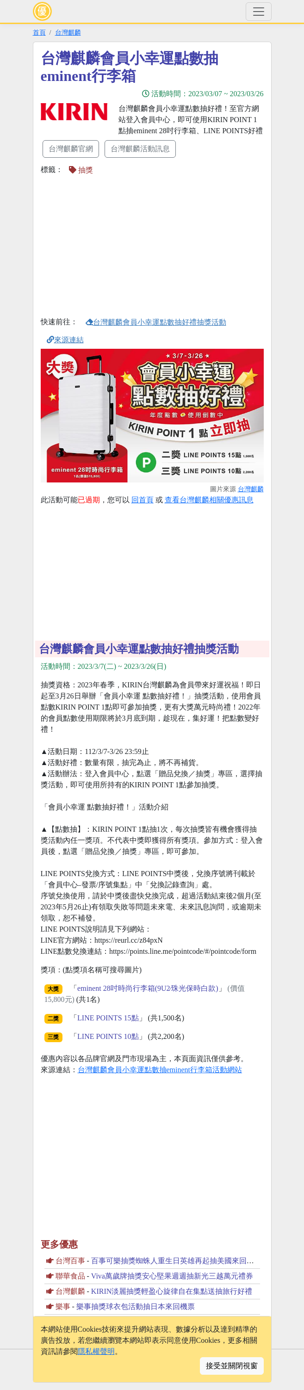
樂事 (63, 1306)
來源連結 (65, 340)
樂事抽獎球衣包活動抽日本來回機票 (135, 1306)
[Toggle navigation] (259, 11)
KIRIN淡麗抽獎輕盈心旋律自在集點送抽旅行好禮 (171, 1291)
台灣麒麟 (68, 32)
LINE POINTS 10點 (107, 1036)
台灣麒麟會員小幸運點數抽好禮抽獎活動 (156, 322)
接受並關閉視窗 (232, 1366)
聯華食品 (70, 1276)
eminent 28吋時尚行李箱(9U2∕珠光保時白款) (147, 988)
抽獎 (81, 170)
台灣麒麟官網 (71, 149)
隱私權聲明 (96, 1351)
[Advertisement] (118, 245)
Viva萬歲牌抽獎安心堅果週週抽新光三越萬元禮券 (172, 1276)
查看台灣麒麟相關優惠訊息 (209, 500)
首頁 (39, 32)
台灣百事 (70, 1261)
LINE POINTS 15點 (107, 1018)
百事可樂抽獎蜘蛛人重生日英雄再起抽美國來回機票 (176, 1261)
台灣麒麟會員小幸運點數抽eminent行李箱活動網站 (160, 1070)
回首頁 (142, 500)
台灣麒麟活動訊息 (140, 149)
